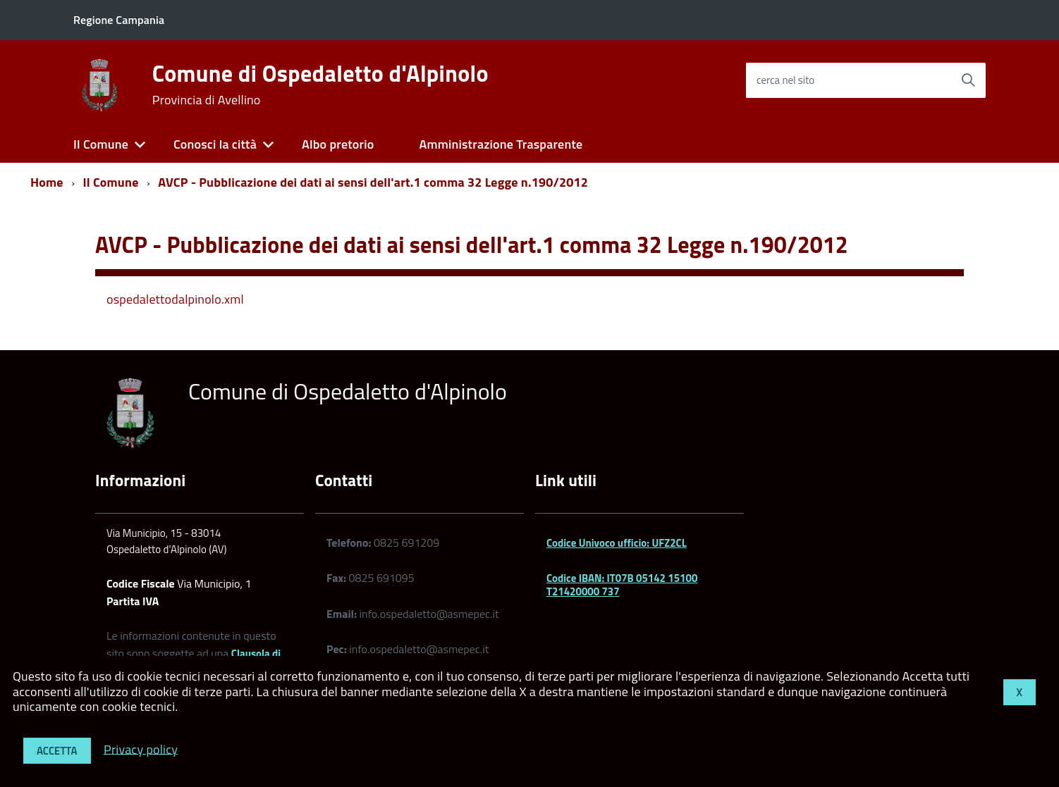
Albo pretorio (338, 144)
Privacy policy (141, 748)
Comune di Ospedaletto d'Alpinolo (320, 84)
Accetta (57, 751)
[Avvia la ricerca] (968, 80)
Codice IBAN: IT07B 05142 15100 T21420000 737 (621, 584)
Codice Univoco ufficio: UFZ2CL (616, 543)
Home (46, 182)
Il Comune (100, 144)
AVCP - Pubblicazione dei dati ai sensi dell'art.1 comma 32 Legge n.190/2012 (373, 182)
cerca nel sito (785, 80)
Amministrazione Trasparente (500, 144)
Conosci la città (215, 144)
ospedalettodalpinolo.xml (175, 299)
